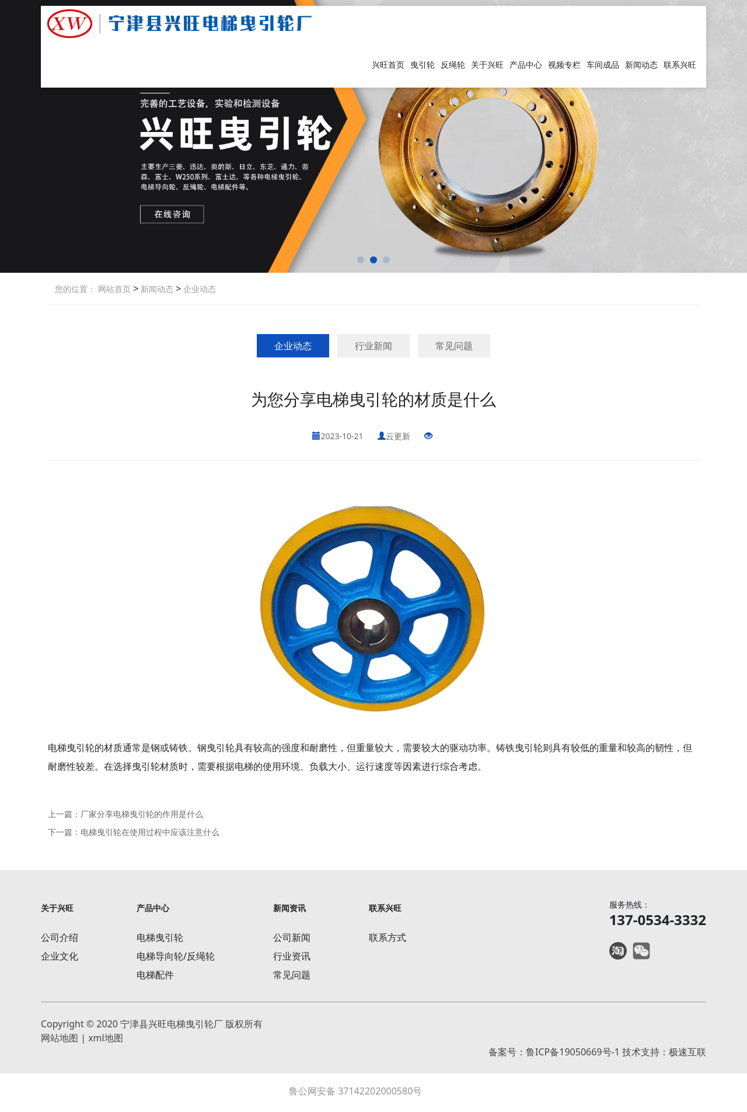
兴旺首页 (388, 64)
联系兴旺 (680, 64)
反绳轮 (453, 64)
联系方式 (387, 937)
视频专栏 (564, 64)
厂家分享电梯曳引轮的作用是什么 (142, 813)
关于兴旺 (487, 64)
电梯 (57, 747)
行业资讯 (291, 956)
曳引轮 (422, 64)
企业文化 (59, 956)
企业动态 (198, 288)
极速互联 (687, 1051)
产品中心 (525, 64)
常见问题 (454, 345)
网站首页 (114, 288)
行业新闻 (373, 345)
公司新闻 (291, 937)
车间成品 (603, 64)
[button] (360, 259)
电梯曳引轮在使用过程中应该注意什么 (150, 832)
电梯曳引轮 (160, 937)
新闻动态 (641, 64)
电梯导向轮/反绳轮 (176, 956)
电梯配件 (155, 974)
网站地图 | (64, 1037)
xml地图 (105, 1037)
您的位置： (75, 288)
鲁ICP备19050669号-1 (573, 1051)
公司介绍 (59, 937)
